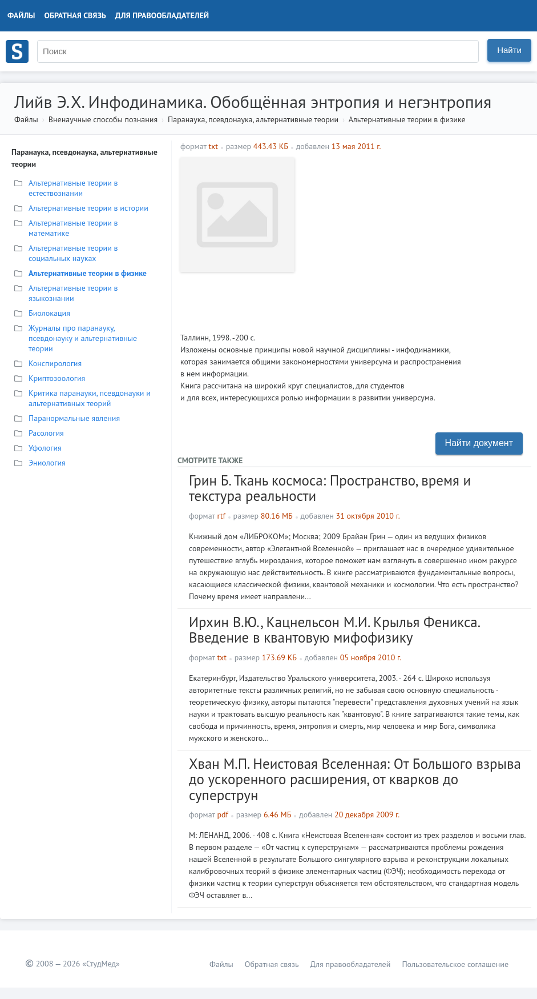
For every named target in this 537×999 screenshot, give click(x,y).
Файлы (21, 15)
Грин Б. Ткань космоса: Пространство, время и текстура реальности (330, 488)
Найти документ (479, 443)
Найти (509, 50)
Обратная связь (75, 15)
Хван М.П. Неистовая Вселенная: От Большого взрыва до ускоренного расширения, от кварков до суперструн (355, 779)
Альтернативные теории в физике (407, 119)
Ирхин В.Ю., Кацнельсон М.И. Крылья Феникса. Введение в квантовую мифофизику (334, 630)
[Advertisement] (414, 238)
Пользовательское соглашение (455, 964)
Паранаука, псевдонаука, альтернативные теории (253, 119)
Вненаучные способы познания (103, 119)
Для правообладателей (162, 15)
